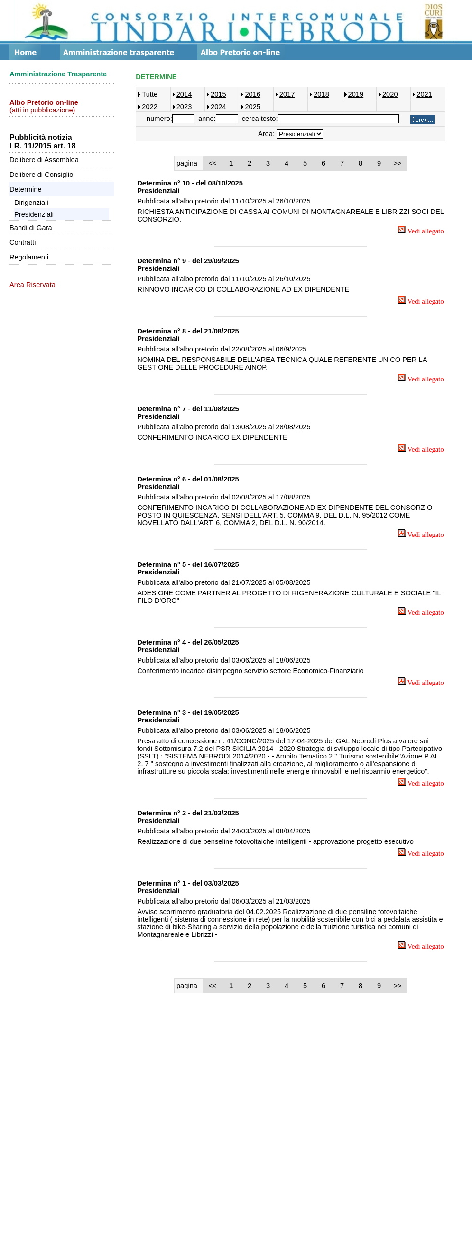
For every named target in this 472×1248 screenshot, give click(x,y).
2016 (252, 94)
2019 (356, 94)
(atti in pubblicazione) (43, 106)
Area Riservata (32, 284)
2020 (390, 94)
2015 (218, 94)
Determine (25, 189)
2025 (252, 107)
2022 (149, 107)
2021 (424, 94)
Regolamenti (28, 257)
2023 (184, 107)
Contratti (22, 242)
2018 (321, 94)
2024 (218, 107)
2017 (287, 94)
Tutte (149, 94)
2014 (184, 94)
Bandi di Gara (30, 227)
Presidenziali (34, 214)
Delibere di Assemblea (44, 160)
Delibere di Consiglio (41, 174)
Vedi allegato (421, 231)
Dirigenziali (31, 202)
